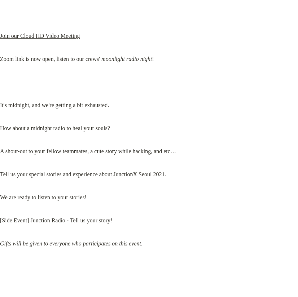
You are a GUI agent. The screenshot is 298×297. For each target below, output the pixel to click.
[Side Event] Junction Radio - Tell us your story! (56, 220)
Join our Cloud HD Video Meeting (40, 36)
